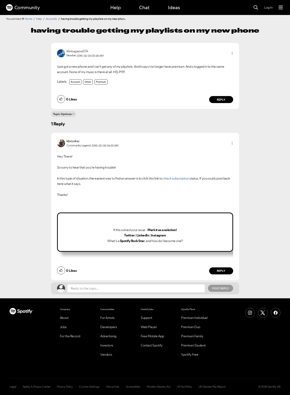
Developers (108, 327)
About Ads (112, 386)
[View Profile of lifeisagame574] (77, 51)
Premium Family (192, 336)
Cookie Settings (89, 386)
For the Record (70, 336)
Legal (13, 386)
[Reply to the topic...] (136, 288)
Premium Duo (190, 327)
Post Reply (220, 288)
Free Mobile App (152, 336)
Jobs (63, 327)
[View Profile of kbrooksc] (73, 141)
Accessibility (133, 386)
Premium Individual (194, 318)
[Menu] (280, 7)
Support (146, 318)
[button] (232, 53)
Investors (106, 345)
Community (23, 7)
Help (115, 7)
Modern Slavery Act (158, 386)
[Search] (255, 7)
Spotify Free (189, 354)
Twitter (129, 235)
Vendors (106, 354)
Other (87, 81)
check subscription (176, 178)
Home (28, 19)
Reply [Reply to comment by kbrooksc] (221, 271)
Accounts (51, 19)
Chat (144, 7)
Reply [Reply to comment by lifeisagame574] (221, 100)
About (64, 318)
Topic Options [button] (62, 114)
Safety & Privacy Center (37, 386)
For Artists (107, 318)
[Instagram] (250, 313)
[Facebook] (275, 313)
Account (75, 81)
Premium (101, 81)
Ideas (174, 7)
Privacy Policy (65, 386)
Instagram (158, 235)
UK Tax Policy (184, 386)
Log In (268, 7)
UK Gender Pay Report (212, 386)
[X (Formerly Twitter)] (263, 313)
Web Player (149, 327)
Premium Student (193, 345)
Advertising (108, 336)
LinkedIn (142, 235)
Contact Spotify (152, 345)
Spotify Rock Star (132, 241)
